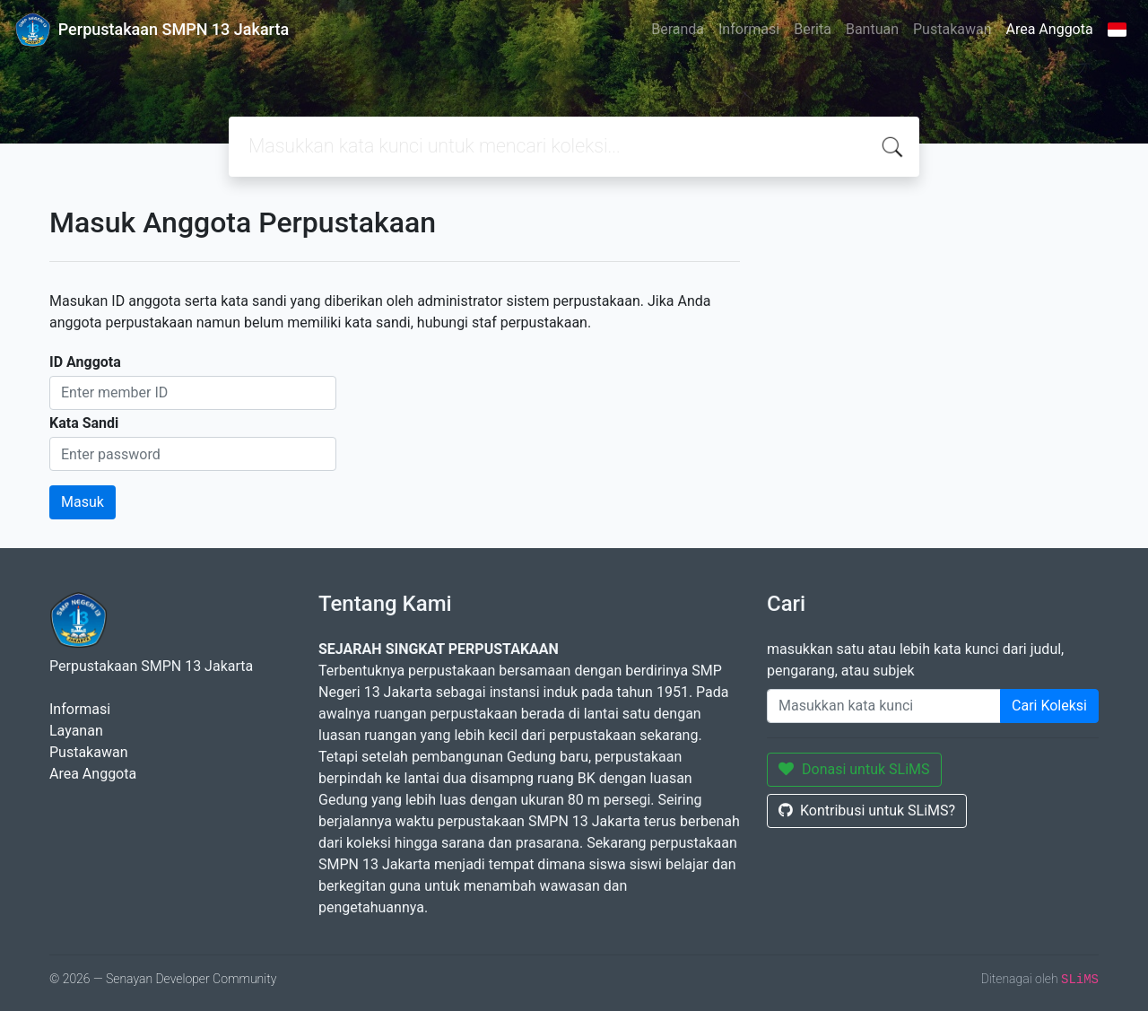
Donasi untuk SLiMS (854, 769)
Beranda (677, 29)
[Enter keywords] (884, 706)
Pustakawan (952, 29)
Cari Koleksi (1049, 705)
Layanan (76, 730)
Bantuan (872, 29)
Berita (812, 29)
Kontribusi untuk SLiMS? (866, 810)
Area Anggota (1049, 29)
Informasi (748, 29)
